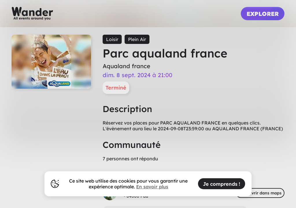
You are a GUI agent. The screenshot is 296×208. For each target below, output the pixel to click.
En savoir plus (152, 187)
